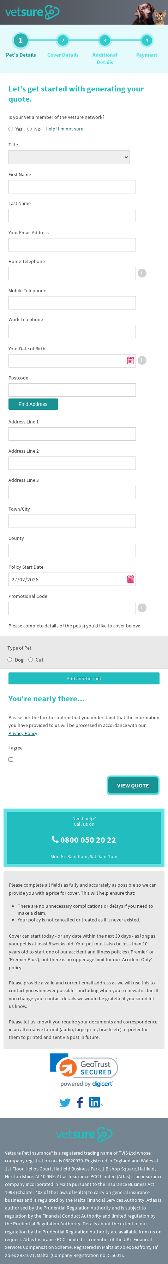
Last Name (19, 203)
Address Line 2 (23, 451)
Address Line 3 (23, 480)
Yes (19, 129)
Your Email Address (28, 232)
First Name (19, 174)
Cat (39, 659)
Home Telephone (26, 261)
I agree (15, 748)
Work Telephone (25, 319)
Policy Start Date (25, 567)
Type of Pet (19, 648)
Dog (19, 659)
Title (13, 144)
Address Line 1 (23, 422)
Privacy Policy (22, 733)
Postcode (18, 378)
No (37, 129)
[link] (84, 1070)
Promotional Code (27, 596)
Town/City (19, 509)
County (16, 538)
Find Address (33, 404)
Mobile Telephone (27, 290)
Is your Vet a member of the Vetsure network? (56, 117)
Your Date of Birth (27, 348)
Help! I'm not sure (64, 129)
